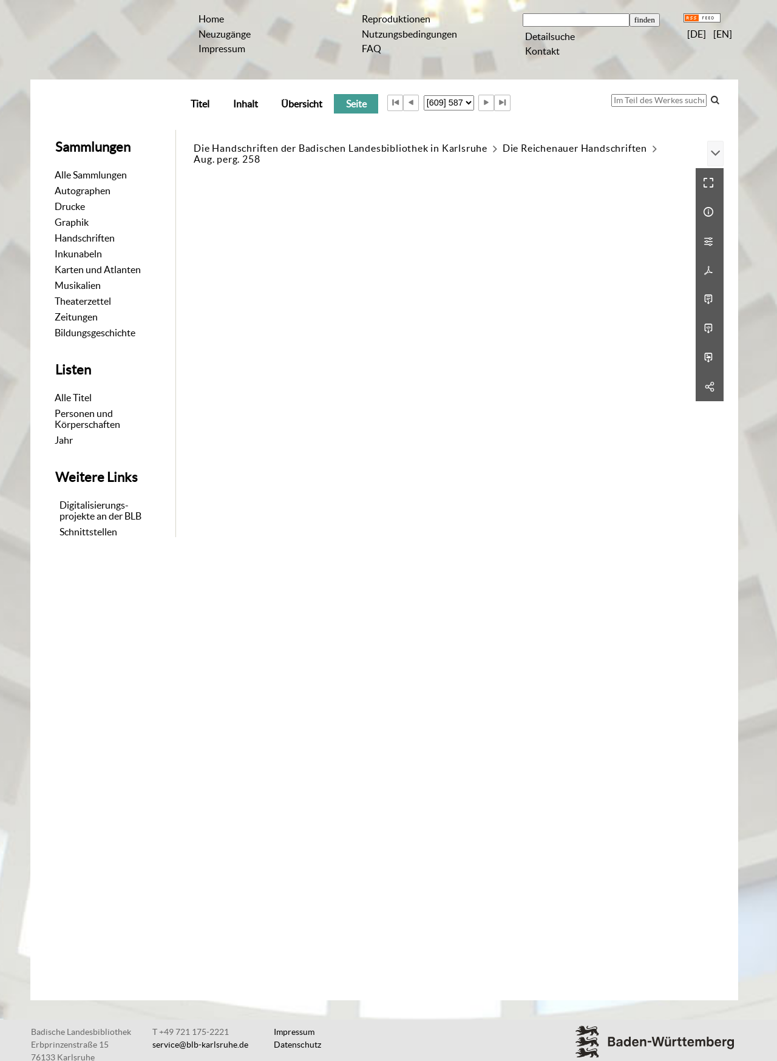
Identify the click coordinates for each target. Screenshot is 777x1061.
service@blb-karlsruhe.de (200, 1044)
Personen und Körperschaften (87, 419)
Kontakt (542, 51)
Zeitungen (76, 316)
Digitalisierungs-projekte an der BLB (100, 510)
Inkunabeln (78, 253)
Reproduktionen (396, 18)
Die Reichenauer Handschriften (575, 148)
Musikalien (78, 285)
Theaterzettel (83, 301)
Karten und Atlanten (98, 269)
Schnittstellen (88, 531)
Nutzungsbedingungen (409, 34)
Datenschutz (297, 1044)
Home (211, 18)
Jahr (64, 440)
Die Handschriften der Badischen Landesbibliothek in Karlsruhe (340, 148)
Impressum (221, 48)
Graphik (72, 222)
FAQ (371, 48)
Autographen (82, 190)
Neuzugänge (224, 34)
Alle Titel (73, 397)
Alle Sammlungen (91, 174)
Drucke (70, 206)
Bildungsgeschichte (95, 332)
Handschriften (85, 237)
